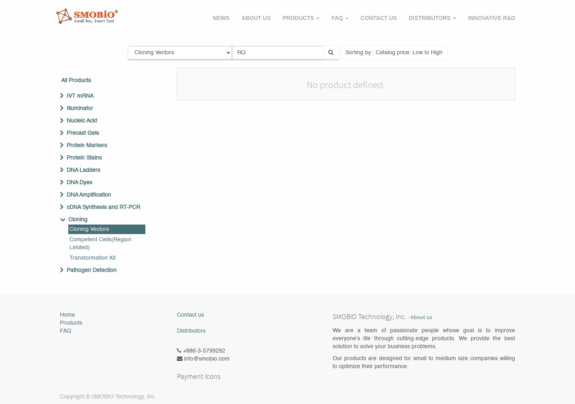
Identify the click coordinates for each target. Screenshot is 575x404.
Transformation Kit (92, 258)
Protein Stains (84, 158)
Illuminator (80, 108)
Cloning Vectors (89, 229)
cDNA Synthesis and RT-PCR (103, 207)
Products (71, 323)
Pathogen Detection (92, 270)
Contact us (190, 315)
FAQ (65, 331)
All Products (76, 80)
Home (67, 315)
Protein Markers (87, 145)
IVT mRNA (80, 96)
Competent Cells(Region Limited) (100, 243)
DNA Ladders (83, 170)
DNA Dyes (79, 182)
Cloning (77, 220)
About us (421, 317)
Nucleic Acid (82, 121)
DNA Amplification (89, 195)
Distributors (191, 331)
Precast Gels (83, 133)
